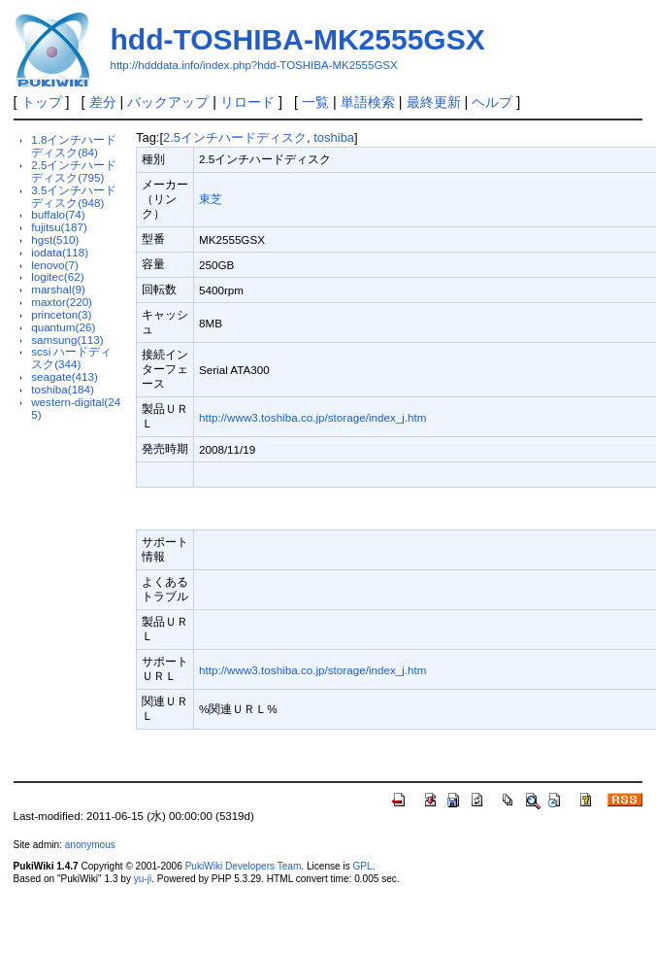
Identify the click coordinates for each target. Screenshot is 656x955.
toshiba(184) (62, 389)
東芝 (210, 198)
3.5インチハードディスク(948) (73, 196)
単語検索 (368, 102)
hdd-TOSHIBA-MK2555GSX (298, 39)
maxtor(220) (61, 301)
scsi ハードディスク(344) (71, 357)
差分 (102, 102)
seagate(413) (64, 376)
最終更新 (434, 102)
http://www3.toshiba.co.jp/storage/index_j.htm (313, 417)
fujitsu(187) (59, 227)
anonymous (90, 844)
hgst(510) (55, 239)
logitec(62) (57, 276)
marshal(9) (58, 289)
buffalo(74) (58, 214)
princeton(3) (61, 314)
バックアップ (168, 102)
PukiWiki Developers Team (243, 866)
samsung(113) (67, 339)
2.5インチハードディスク (235, 137)
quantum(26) (63, 327)
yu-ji (142, 878)
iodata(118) (59, 252)
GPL (363, 866)
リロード (247, 102)
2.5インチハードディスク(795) (73, 171)
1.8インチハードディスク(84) (73, 145)
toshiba (333, 137)
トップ (41, 102)
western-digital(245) (75, 408)
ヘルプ (492, 102)
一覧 (315, 102)
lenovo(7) (55, 264)
